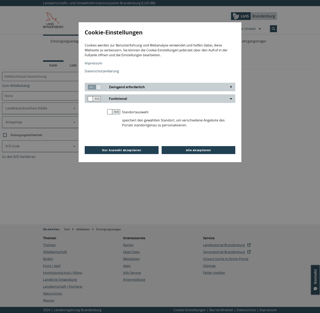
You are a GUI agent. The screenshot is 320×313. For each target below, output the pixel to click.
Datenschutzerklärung (102, 71)
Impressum (93, 63)
